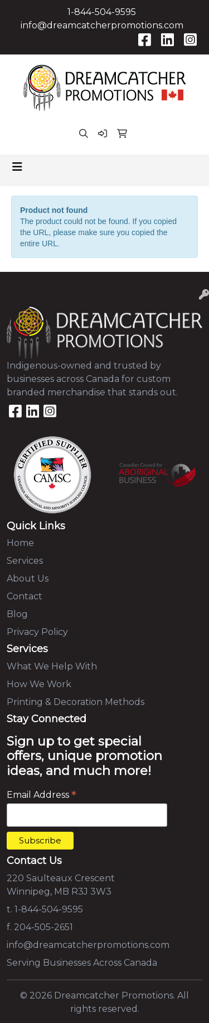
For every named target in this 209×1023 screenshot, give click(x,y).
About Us (27, 578)
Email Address (41, 795)
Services (25, 560)
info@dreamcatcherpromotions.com (102, 25)
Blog (17, 614)
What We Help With (52, 666)
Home (20, 543)
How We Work (39, 684)
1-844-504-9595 (101, 12)
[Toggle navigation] (17, 167)
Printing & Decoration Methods (75, 702)
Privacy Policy (37, 632)
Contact (24, 596)
